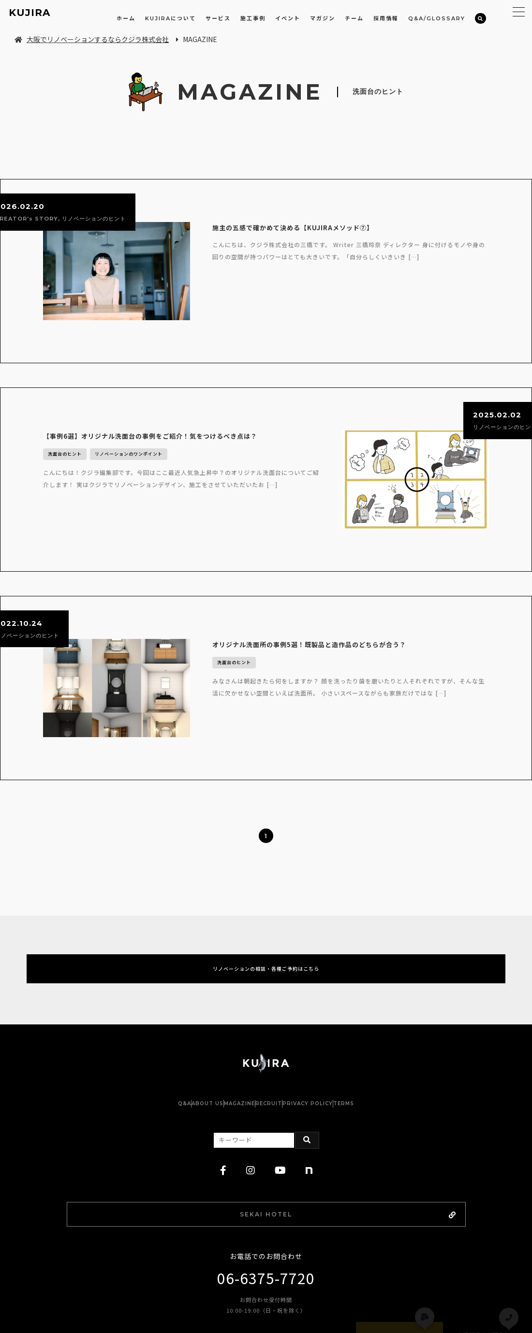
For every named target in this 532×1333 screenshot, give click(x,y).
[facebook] (223, 1099)
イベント (287, 18)
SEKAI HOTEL (292, 1144)
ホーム (126, 18)
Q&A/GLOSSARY (436, 18)
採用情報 (386, 18)
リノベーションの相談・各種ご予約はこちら (266, 891)
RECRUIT (278, 1032)
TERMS (392, 1032)
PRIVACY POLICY (336, 1032)
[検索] (480, 18)
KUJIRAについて (170, 18)
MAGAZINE (229, 1032)
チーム (354, 18)
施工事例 (253, 18)
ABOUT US (178, 1032)
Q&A (136, 1032)
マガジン (322, 18)
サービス (218, 18)
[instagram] (250, 1099)
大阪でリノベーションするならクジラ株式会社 (92, 39)
